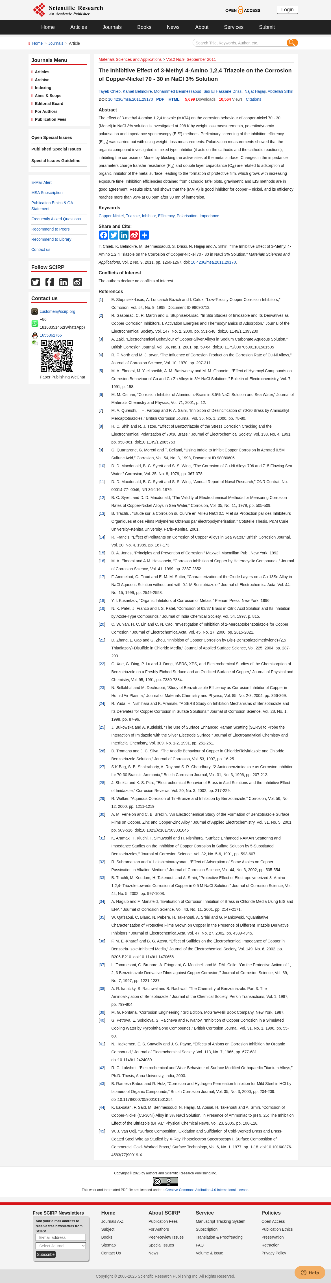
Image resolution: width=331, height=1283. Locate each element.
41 (102, 1044)
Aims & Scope (47, 95)
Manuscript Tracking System (220, 1221)
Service (205, 1213)
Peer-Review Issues (166, 1237)
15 (102, 553)
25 (102, 727)
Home (48, 27)
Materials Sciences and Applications (130, 59)
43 (102, 1083)
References (111, 291)
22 (102, 664)
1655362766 (51, 335)
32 (102, 862)
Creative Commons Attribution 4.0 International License (207, 1190)
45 (102, 1131)
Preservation (273, 1237)
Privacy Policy (274, 1253)
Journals (112, 27)
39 (102, 1012)
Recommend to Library (51, 239)
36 (102, 941)
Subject (108, 1229)
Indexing (42, 87)
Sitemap (108, 1245)
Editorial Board (48, 103)
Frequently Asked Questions (56, 219)
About (201, 27)
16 (102, 561)
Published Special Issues (55, 149)
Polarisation (187, 216)
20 (102, 624)
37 (102, 965)
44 (102, 1107)
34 (102, 901)
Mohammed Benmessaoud (177, 91)
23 (102, 687)
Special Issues (161, 1245)
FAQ (200, 1245)
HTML (174, 99)
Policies (271, 1213)
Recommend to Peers (50, 229)
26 (102, 751)
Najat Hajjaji (255, 91)
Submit (267, 27)
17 (102, 576)
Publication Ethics (277, 1229)
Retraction (271, 1245)
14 (102, 537)
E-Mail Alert (41, 182)
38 (102, 988)
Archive (41, 80)
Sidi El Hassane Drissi (222, 91)
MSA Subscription (47, 192)
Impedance (209, 216)
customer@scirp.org (57, 311)
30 (102, 814)
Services (233, 27)
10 (102, 466)
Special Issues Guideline (54, 160)
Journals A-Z (112, 1221)
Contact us (40, 249)
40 (102, 1020)
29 (102, 798)
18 (102, 600)
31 (102, 838)
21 (102, 640)
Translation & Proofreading (219, 1237)
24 (102, 703)
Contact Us (111, 1253)
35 (102, 917)
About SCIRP (164, 1213)
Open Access (273, 1221)
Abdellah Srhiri (280, 91)
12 (102, 497)
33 (102, 877)
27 (102, 767)
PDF (160, 99)
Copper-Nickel (111, 216)
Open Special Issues (50, 137)
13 (102, 513)
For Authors (45, 111)
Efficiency (166, 216)
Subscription (206, 1229)
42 (102, 1067)
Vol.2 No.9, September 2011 (191, 59)
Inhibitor (149, 216)
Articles (78, 27)
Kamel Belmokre (137, 91)
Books (144, 27)
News (173, 27)
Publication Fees (49, 119)
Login (287, 9)
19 (102, 608)
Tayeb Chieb (110, 91)
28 (102, 782)
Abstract (108, 109)
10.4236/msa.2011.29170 (130, 99)
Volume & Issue (209, 1253)
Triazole (133, 216)
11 (102, 481)
